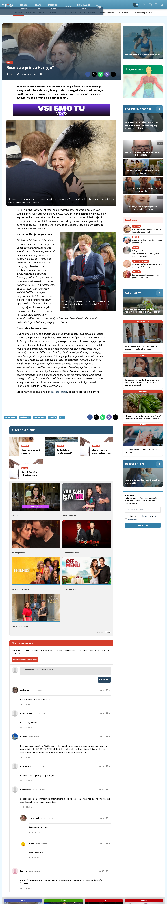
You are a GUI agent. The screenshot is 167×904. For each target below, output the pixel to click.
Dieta (73, 12)
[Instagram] (150, 4)
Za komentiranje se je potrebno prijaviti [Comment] (65, 670)
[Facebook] (156, 4)
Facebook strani (60, 391)
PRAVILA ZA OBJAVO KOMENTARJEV (25, 659)
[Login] (162, 4)
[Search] (144, 4)
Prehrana (30, 12)
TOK (125, 4)
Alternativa (124, 12)
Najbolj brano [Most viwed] (131, 220)
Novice (18, 12)
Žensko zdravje (50, 5)
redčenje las (39, 417)
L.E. (11, 74)
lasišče (52, 417)
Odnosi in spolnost (48, 12)
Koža (64, 12)
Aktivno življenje (106, 12)
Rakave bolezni (87, 12)
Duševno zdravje (79, 5)
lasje (61, 417)
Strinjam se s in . (144, 517)
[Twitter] (94, 74)
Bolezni (35, 4)
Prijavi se (104, 679)
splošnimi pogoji (145, 516)
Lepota (94, 4)
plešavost (25, 417)
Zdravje (22, 4)
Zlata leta (64, 5)
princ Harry (10, 417)
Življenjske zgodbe (110, 5)
